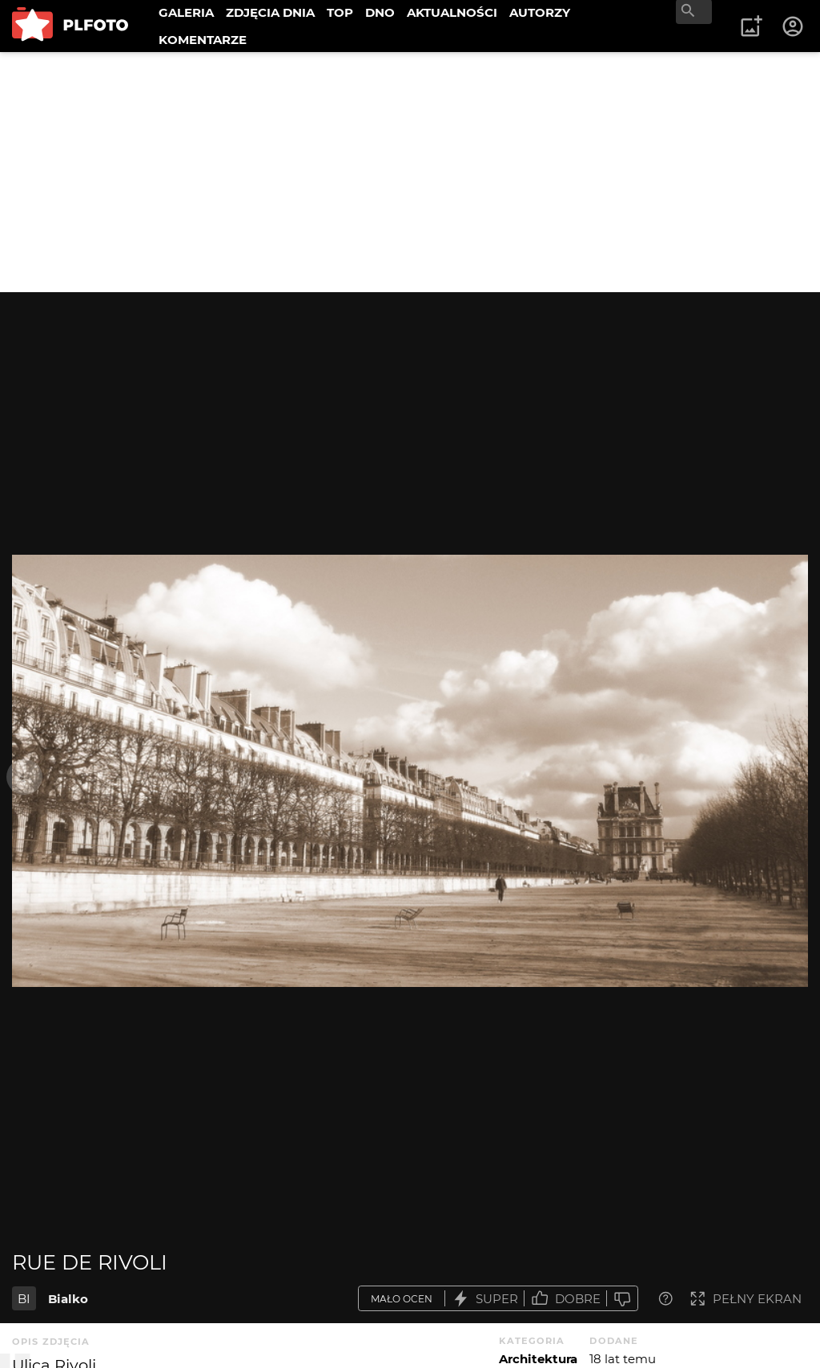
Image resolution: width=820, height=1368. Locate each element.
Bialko (68, 1298)
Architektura (538, 1358)
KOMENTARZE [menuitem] (203, 39)
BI (24, 1298)
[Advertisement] (410, 172)
